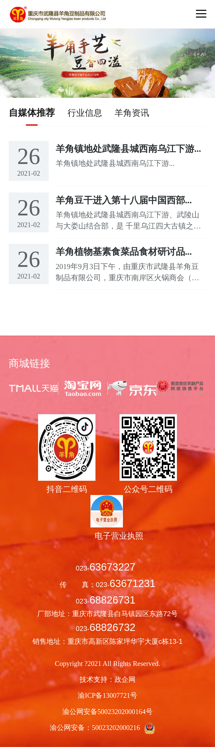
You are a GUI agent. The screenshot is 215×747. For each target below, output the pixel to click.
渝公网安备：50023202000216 (107, 728)
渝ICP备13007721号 (107, 695)
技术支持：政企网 (107, 679)
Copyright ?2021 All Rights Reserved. (107, 663)
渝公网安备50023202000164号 (107, 711)
